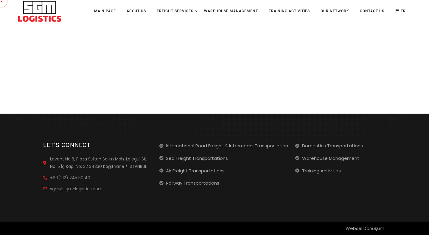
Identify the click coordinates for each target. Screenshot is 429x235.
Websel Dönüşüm (365, 228)
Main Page (105, 11)
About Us (136, 11)
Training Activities (289, 11)
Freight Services (175, 11)
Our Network (335, 11)
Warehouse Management (231, 11)
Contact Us (372, 11)
